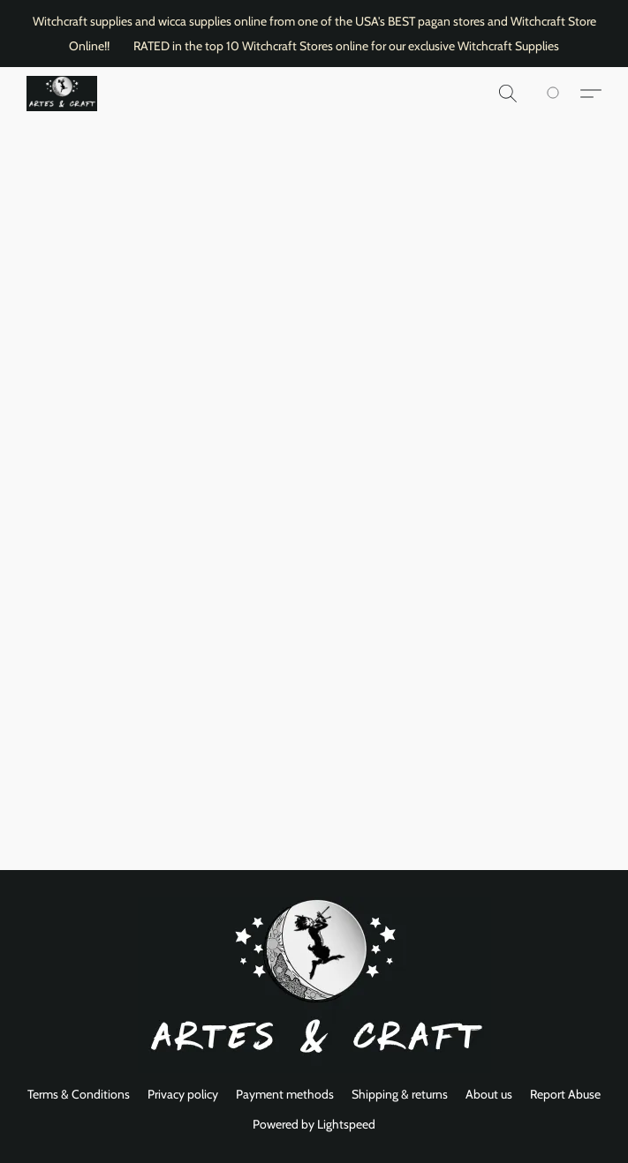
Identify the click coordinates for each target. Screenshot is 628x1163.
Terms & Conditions (78, 1094)
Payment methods (285, 1094)
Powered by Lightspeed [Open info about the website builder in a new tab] (314, 1124)
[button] (61, 93)
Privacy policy (183, 1094)
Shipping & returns (400, 1094)
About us (488, 1094)
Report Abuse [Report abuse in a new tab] (565, 1094)
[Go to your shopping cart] (562, 93)
